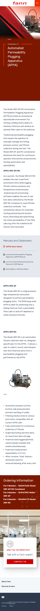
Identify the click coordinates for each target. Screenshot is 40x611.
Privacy (4, 606)
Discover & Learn (8, 586)
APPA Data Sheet (14, 247)
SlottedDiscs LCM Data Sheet (17, 269)
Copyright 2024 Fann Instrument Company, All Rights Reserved (19, 602)
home (9, 39)
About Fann (6, 582)
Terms (11, 606)
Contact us (20, 562)
